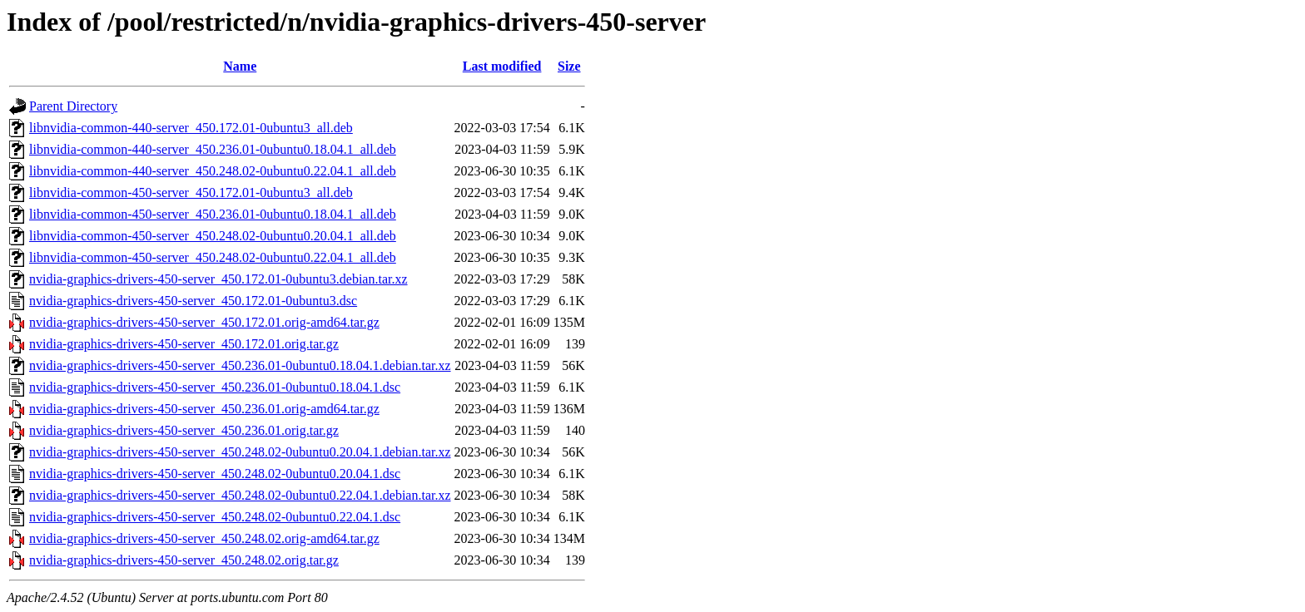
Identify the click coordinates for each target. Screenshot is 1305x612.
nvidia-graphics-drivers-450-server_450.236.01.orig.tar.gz (184, 430)
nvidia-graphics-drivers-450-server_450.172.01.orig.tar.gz (184, 344)
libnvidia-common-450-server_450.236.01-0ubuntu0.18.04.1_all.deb (212, 214)
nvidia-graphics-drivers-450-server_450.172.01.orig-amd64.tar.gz (204, 322)
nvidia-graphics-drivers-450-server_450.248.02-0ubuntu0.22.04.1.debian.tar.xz (240, 495)
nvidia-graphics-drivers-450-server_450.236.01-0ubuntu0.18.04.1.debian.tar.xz (240, 365)
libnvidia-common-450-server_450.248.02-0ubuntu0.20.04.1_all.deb (212, 236)
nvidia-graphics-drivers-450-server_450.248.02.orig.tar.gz (184, 560)
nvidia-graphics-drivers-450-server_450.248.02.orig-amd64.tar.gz (204, 538)
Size (569, 66)
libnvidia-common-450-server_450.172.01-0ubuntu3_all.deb (191, 192)
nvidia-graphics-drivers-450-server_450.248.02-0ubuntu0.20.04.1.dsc (214, 473)
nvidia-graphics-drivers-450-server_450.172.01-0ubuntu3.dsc (193, 301)
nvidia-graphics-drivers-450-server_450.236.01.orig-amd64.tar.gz (204, 409)
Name (239, 66)
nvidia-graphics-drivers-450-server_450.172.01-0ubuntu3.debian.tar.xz (218, 279)
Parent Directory (73, 106)
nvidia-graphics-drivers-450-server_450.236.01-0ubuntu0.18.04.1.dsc (214, 387)
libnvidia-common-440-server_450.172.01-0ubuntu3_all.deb (191, 128)
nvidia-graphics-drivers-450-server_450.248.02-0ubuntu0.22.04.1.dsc (214, 517)
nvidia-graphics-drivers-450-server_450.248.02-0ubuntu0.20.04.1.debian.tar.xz (240, 452)
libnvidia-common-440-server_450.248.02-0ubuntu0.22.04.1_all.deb (212, 171)
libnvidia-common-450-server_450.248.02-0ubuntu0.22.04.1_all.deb (212, 257)
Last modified (502, 66)
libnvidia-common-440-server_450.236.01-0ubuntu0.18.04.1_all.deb (212, 149)
